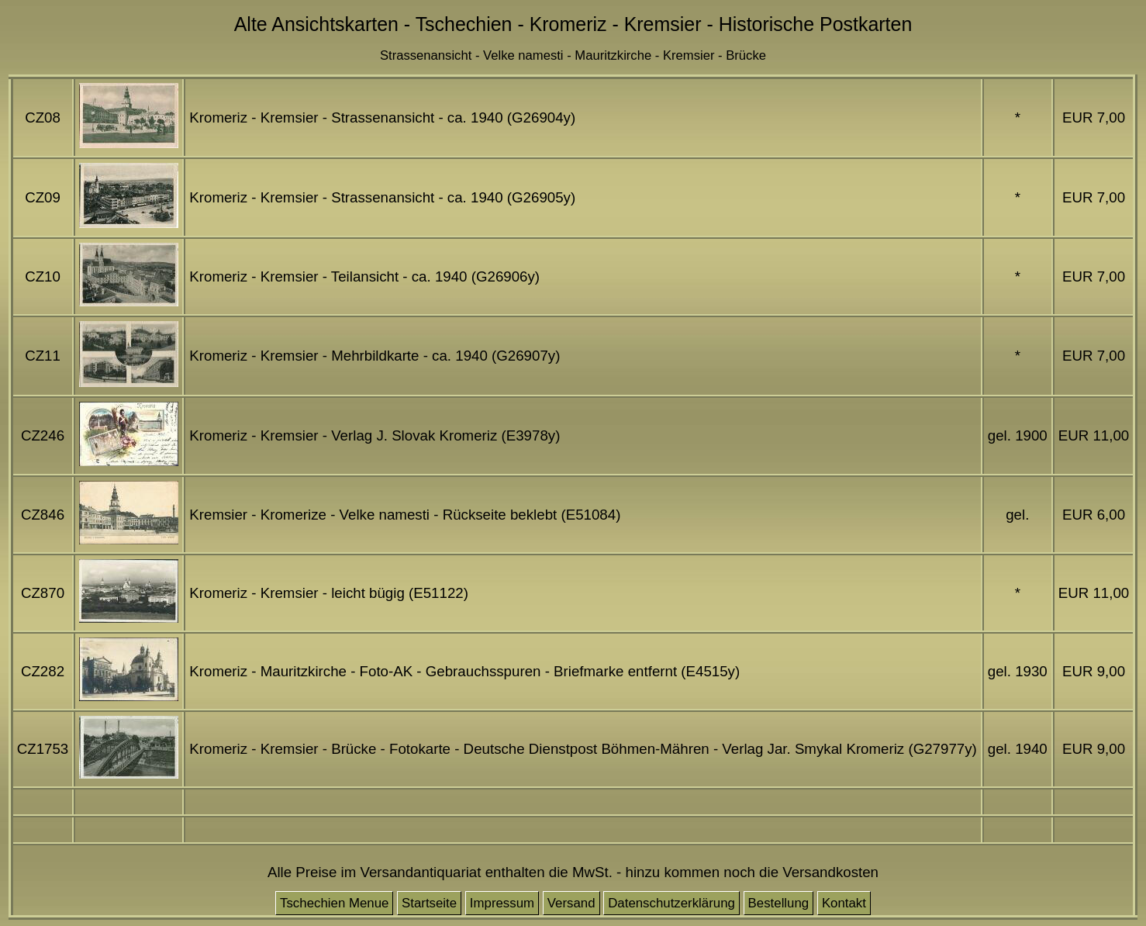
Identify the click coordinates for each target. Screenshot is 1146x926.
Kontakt (844, 903)
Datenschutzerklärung (671, 903)
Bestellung (778, 903)
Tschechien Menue (334, 903)
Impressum (502, 903)
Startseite (429, 903)
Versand (571, 903)
